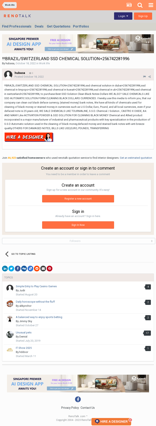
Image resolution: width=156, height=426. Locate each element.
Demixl (23, 336)
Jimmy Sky (25, 321)
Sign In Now (78, 225)
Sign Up (143, 16)
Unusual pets (23, 332)
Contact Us (88, 407)
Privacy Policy (70, 407)
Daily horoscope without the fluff (36, 301)
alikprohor (25, 305)
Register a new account (78, 198)
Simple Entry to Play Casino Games (36, 286)
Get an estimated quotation (136, 157)
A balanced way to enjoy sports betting (39, 317)
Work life (44, 63)
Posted (29, 76)
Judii (22, 290)
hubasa (10, 63)
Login (123, 16)
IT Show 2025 (24, 347)
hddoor (23, 352)
